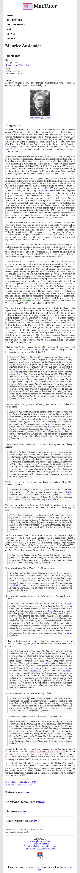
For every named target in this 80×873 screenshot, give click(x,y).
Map (9, 29)
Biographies (14, 20)
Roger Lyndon (46, 190)
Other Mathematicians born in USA (20, 782)
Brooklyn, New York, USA (17, 65)
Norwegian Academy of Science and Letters (28, 754)
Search (11, 38)
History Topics (16, 24)
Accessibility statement (40, 844)
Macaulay (14, 372)
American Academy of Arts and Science (47, 751)
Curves (11, 34)
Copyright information (40, 841)
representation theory (31, 301)
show (25, 792)
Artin (29, 281)
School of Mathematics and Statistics (40, 846)
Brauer (69, 424)
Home (10, 15)
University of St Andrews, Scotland (40, 848)
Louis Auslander (12, 149)
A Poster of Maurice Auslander (18, 784)
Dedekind (14, 585)
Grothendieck (35, 670)
